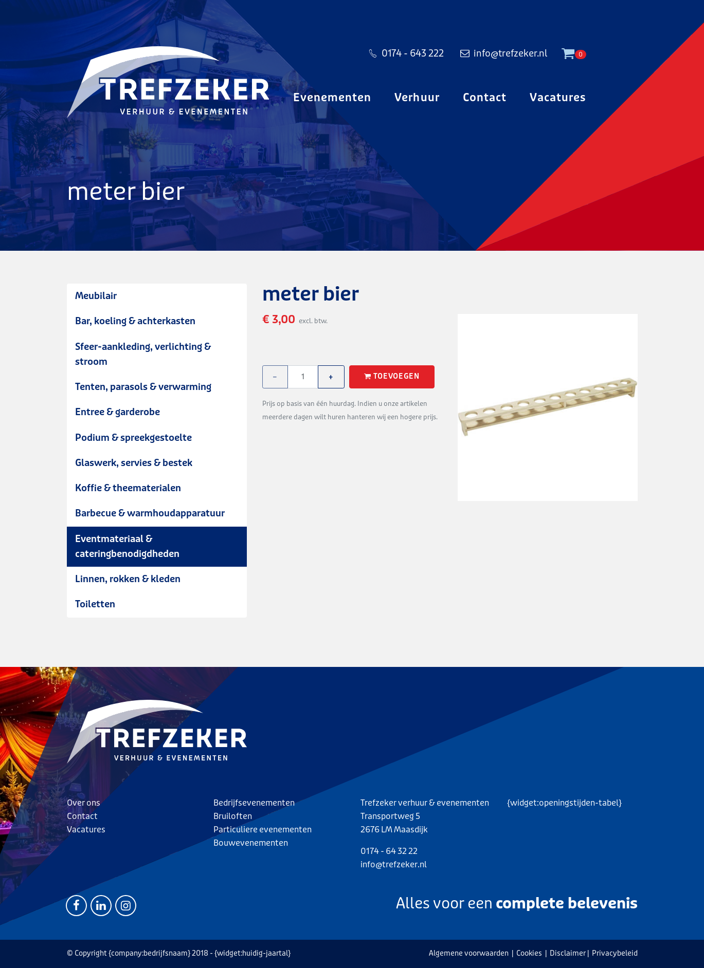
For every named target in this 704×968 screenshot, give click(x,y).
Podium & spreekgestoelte (133, 438)
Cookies (529, 953)
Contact (485, 97)
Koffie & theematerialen (128, 488)
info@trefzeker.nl (503, 53)
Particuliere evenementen (262, 829)
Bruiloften (232, 816)
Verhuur (416, 97)
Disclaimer (568, 953)
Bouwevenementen (250, 842)
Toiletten (95, 604)
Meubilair (96, 296)
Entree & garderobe (117, 412)
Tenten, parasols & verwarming (143, 387)
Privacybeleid (615, 953)
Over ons (83, 802)
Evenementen (332, 97)
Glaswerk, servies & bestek (133, 463)
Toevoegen (392, 377)
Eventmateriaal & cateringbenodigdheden (127, 546)
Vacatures (558, 97)
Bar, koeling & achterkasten (135, 321)
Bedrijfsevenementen (254, 802)
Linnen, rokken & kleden (127, 579)
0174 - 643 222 (406, 53)
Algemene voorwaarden (469, 953)
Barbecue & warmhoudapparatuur (150, 513)
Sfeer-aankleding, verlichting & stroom (143, 354)
